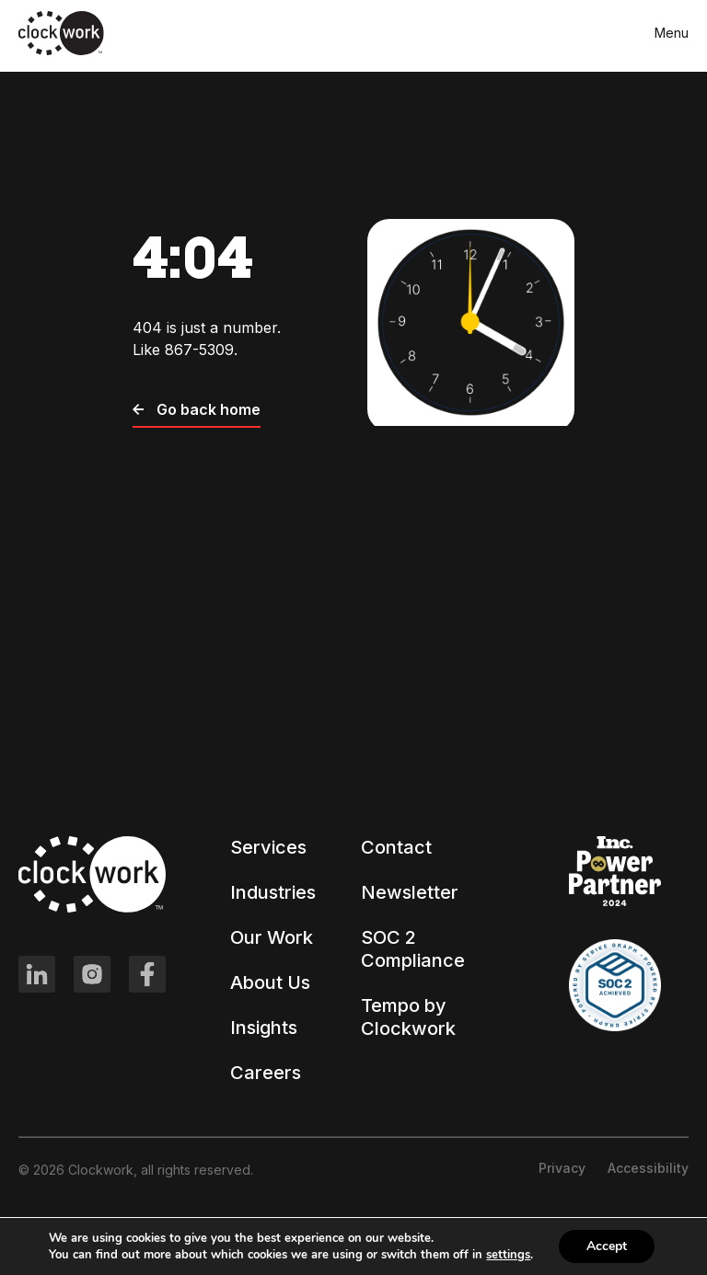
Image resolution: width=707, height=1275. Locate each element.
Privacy (562, 1168)
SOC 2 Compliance (413, 948)
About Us (270, 982)
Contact (396, 847)
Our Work (271, 937)
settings (508, 1254)
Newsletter (409, 892)
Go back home (197, 409)
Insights (263, 1028)
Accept (606, 1246)
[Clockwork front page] (61, 51)
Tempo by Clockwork (408, 1017)
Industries (273, 892)
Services (268, 847)
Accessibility (648, 1168)
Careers (265, 1073)
